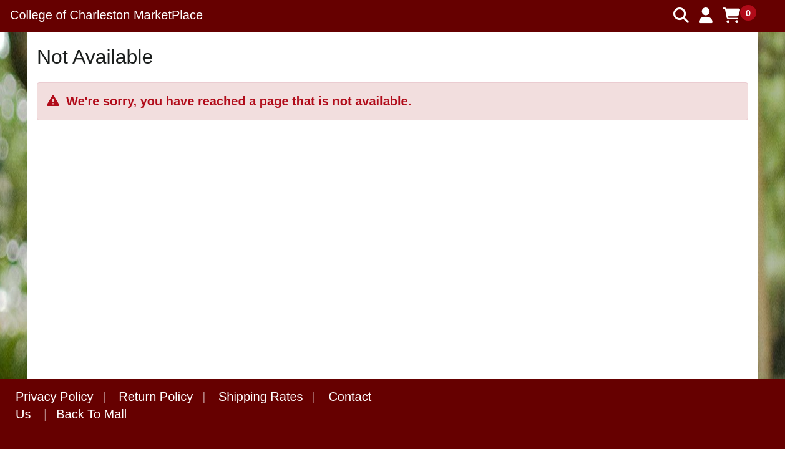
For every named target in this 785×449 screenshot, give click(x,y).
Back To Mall (91, 414)
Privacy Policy (54, 396)
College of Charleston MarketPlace (106, 15)
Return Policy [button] (156, 396)
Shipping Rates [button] (260, 396)
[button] (706, 15)
